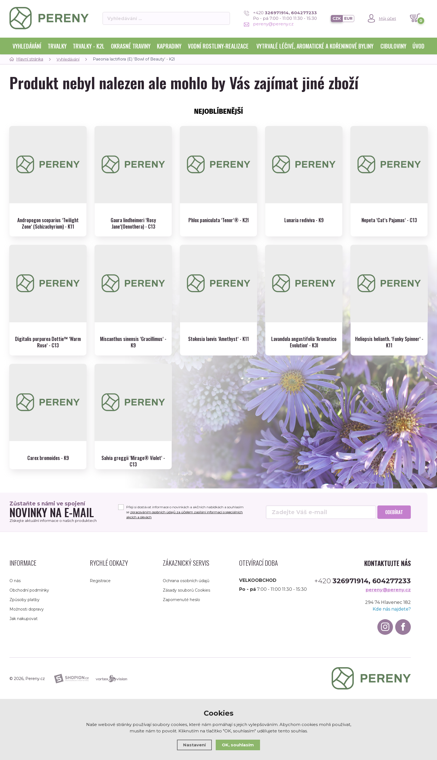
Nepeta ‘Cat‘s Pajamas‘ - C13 (389, 215)
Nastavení (194, 744)
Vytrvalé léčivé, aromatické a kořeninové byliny (314, 46)
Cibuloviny (393, 46)
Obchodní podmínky (29, 589)
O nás (15, 579)
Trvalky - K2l (89, 46)
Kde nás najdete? (392, 608)
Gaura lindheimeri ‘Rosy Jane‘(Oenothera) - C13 (133, 218)
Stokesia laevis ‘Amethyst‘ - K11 (218, 331)
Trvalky (57, 46)
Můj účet (387, 18)
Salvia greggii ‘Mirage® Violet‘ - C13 (133, 451)
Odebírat (394, 511)
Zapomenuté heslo (181, 598)
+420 (362, 580)
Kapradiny (169, 46)
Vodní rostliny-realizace (218, 46)
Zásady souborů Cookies (186, 589)
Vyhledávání (27, 46)
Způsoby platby (24, 598)
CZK (336, 18)
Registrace (100, 579)
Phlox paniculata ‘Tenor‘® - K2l (218, 215)
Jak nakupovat (23, 617)
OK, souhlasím (238, 744)
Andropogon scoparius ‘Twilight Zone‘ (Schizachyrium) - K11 (48, 218)
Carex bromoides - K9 (48, 448)
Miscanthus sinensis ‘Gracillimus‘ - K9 (133, 335)
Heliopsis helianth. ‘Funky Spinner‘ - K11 (389, 335)
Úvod (418, 46)
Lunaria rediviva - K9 (304, 215)
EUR (348, 18)
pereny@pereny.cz (268, 23)
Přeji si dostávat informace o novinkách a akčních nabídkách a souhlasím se (185, 511)
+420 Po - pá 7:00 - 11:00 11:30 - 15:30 (280, 15)
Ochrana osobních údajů (186, 579)
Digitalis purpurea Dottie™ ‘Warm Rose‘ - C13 (48, 335)
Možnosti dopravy (26, 608)
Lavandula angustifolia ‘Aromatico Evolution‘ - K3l (303, 335)
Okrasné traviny (130, 46)
